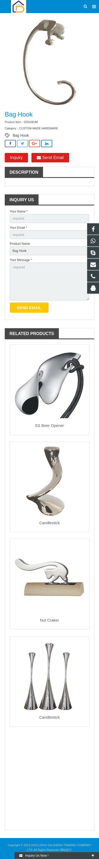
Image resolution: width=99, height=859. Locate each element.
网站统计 (66, 849)
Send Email (50, 157)
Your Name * (19, 211)
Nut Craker (49, 620)
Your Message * (21, 260)
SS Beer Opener (49, 425)
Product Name (20, 244)
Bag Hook (21, 135)
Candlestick (49, 523)
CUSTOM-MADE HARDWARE (38, 128)
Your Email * (18, 228)
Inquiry (16, 157)
